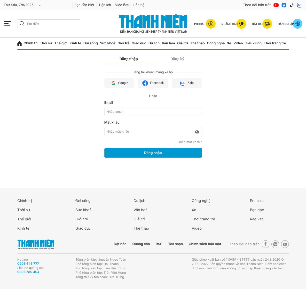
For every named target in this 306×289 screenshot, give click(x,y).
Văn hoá (168, 43)
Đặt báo (120, 244)
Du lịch (154, 43)
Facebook (153, 83)
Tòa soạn (175, 244)
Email (108, 103)
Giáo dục (139, 43)
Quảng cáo (141, 244)
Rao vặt (256, 219)
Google (119, 83)
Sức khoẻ (108, 43)
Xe (229, 43)
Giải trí (182, 43)
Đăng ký (177, 59)
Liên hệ (138, 5)
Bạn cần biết (84, 5)
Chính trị (31, 43)
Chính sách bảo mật (205, 244)
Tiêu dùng (253, 43)
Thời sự (46, 43)
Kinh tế (75, 43)
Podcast (257, 200)
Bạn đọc (257, 210)
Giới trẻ (123, 43)
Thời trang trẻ (275, 43)
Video (238, 43)
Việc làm (122, 5)
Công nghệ (216, 43)
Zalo (187, 83)
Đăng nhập (128, 59)
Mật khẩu (112, 122)
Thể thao (197, 43)
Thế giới (60, 43)
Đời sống (90, 43)
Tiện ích (104, 5)
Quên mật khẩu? (190, 142)
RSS (159, 244)
